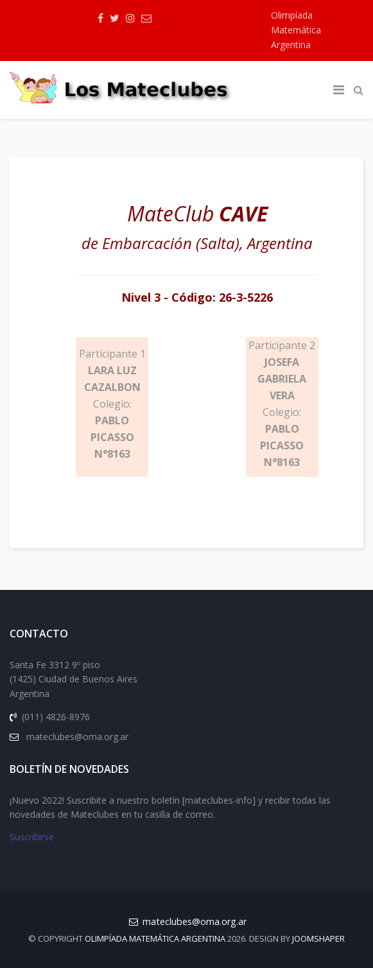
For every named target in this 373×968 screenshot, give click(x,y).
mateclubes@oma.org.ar (195, 921)
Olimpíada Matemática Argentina (296, 30)
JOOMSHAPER (318, 938)
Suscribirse (32, 837)
